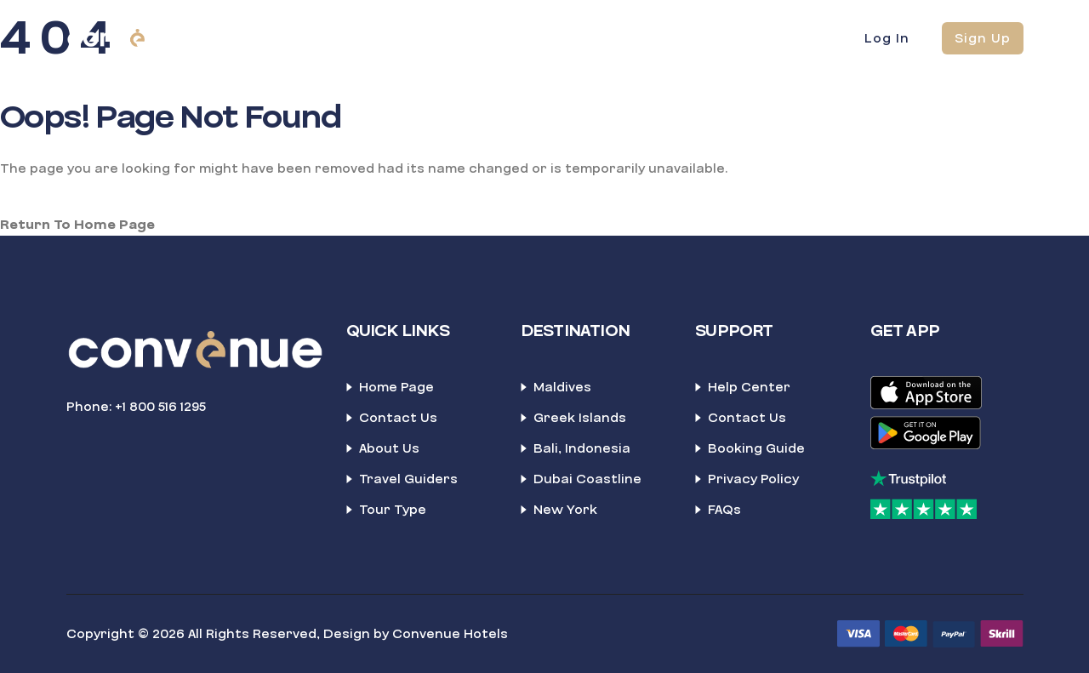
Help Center (749, 387)
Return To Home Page (77, 224)
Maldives (562, 387)
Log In (886, 38)
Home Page (396, 387)
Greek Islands (579, 417)
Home (332, 37)
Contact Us (398, 417)
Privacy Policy (753, 479)
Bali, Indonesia (581, 448)
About (532, 37)
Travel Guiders (408, 479)
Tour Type (392, 509)
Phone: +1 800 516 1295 (136, 406)
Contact (618, 37)
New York (565, 509)
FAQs (724, 509)
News (701, 37)
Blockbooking (432, 37)
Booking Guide (756, 448)
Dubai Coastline (587, 479)
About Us (389, 448)
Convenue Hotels (450, 634)
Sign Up (983, 38)
